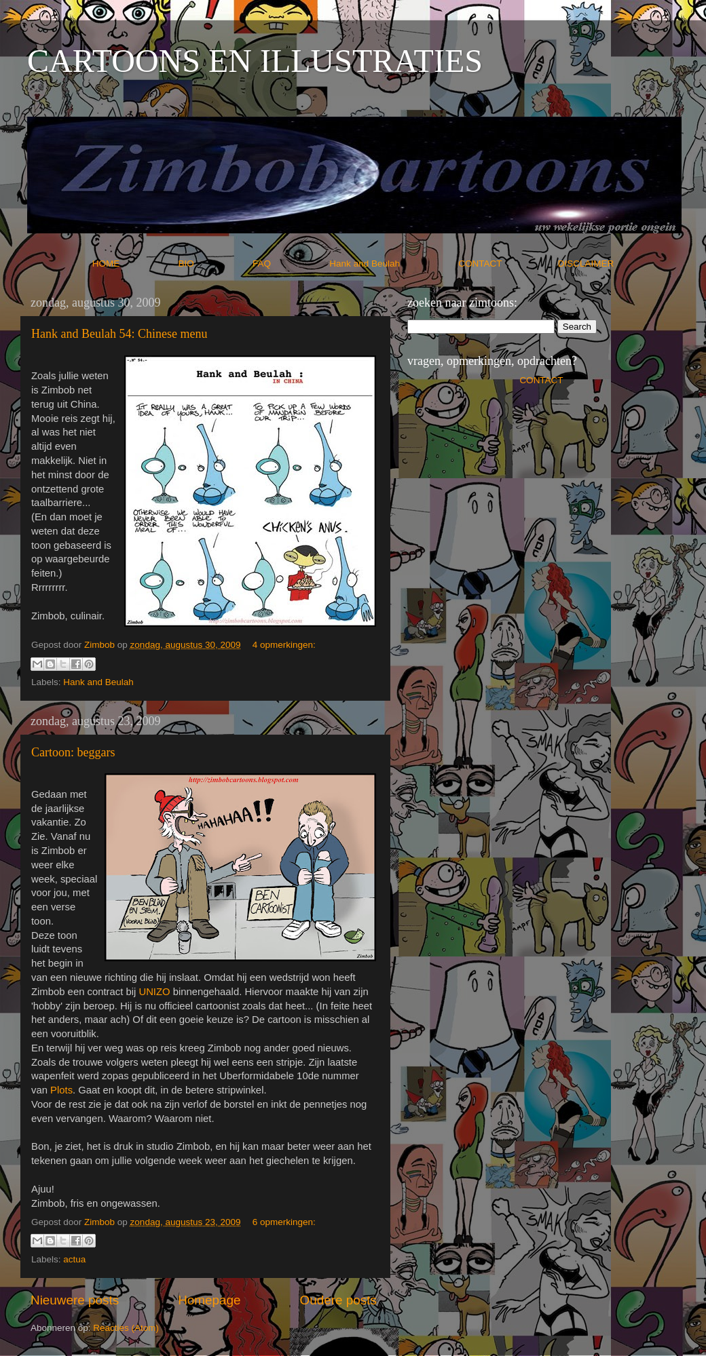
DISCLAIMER (586, 263)
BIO (214, 263)
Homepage (209, 1300)
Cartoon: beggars (73, 752)
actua (74, 1259)
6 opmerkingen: (284, 1222)
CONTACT (508, 263)
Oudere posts (338, 1300)
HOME (134, 263)
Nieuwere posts (75, 1300)
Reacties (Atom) (126, 1328)
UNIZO (154, 991)
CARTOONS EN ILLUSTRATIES (255, 61)
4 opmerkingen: (284, 645)
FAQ (290, 263)
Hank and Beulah (392, 263)
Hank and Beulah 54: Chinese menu (119, 334)
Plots (61, 1090)
